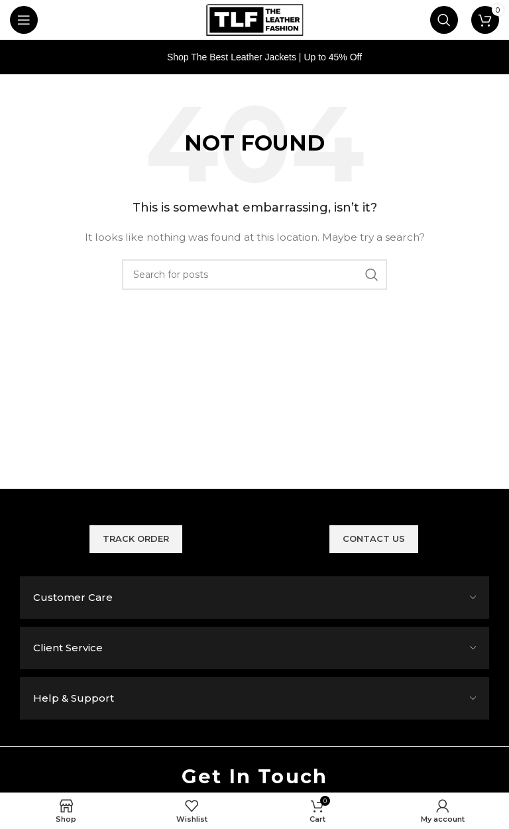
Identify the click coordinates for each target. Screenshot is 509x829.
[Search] (444, 20)
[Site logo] (254, 19)
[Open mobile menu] (23, 20)
